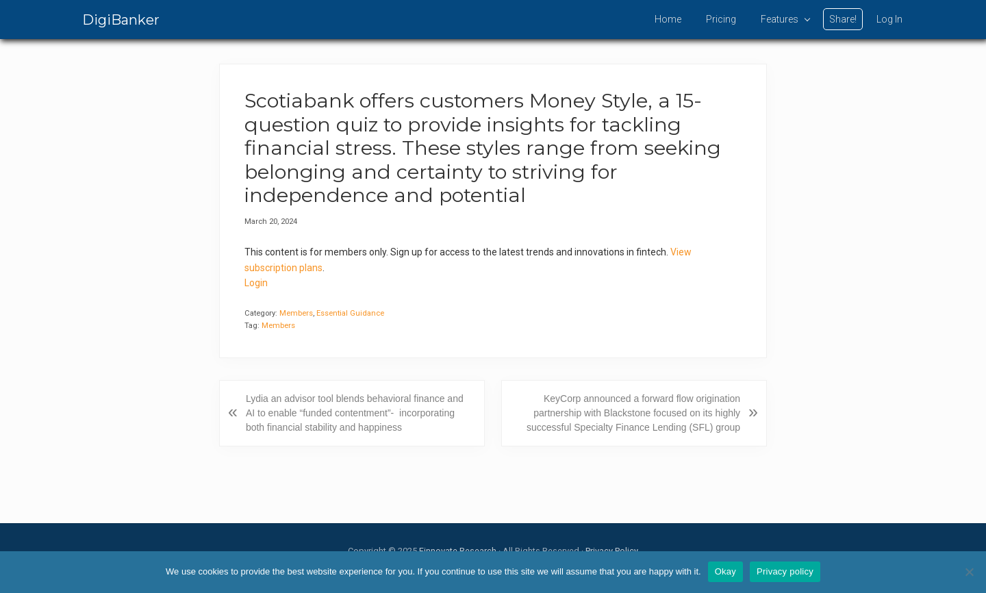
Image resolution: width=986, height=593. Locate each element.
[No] (969, 572)
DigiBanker (121, 20)
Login (256, 282)
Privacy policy (785, 571)
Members (296, 313)
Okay (725, 571)
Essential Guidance (350, 313)
